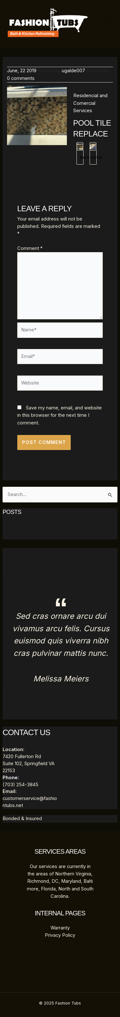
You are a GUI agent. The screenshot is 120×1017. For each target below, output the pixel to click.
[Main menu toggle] (106, 24)
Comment (30, 248)
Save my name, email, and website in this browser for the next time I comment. (59, 415)
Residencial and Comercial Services (90, 103)
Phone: (11, 777)
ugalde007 (73, 71)
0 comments (21, 78)
